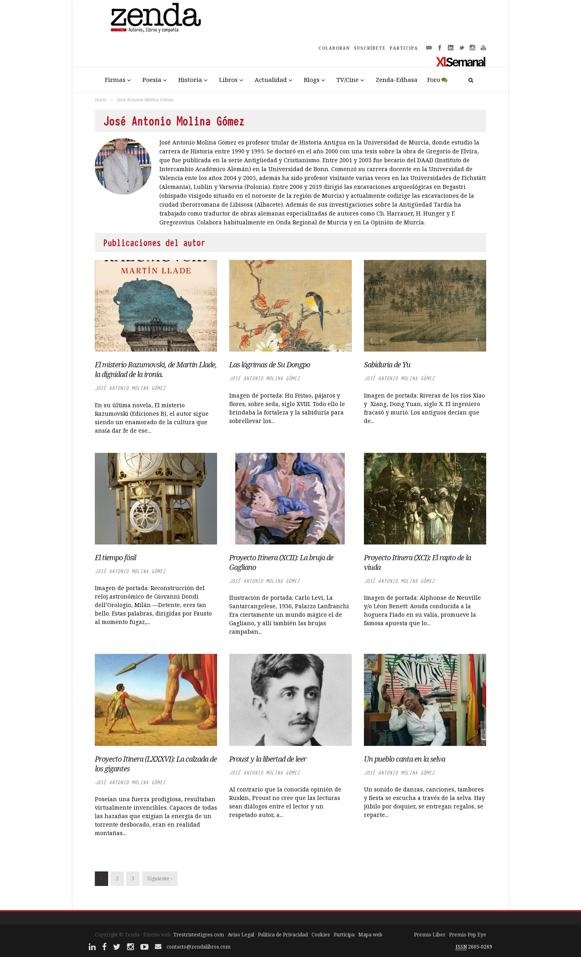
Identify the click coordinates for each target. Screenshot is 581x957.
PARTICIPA (404, 48)
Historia (190, 79)
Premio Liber (429, 934)
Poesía (151, 79)
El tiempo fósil (115, 557)
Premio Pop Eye (467, 934)
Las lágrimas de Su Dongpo (269, 364)
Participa (344, 934)
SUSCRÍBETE (370, 48)
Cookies (320, 934)
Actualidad (271, 79)
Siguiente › (159, 878)
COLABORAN (334, 48)
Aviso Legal (241, 934)
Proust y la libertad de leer (267, 759)
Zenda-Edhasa (397, 79)
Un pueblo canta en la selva (404, 759)
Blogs (312, 79)
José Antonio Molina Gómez (130, 388)
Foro (433, 79)
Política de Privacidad (283, 934)
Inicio (100, 99)
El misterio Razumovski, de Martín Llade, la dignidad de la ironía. (156, 369)
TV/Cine (347, 79)
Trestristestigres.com (198, 934)
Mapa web (370, 934)
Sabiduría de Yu (387, 364)
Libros (228, 79)
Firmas (115, 79)
